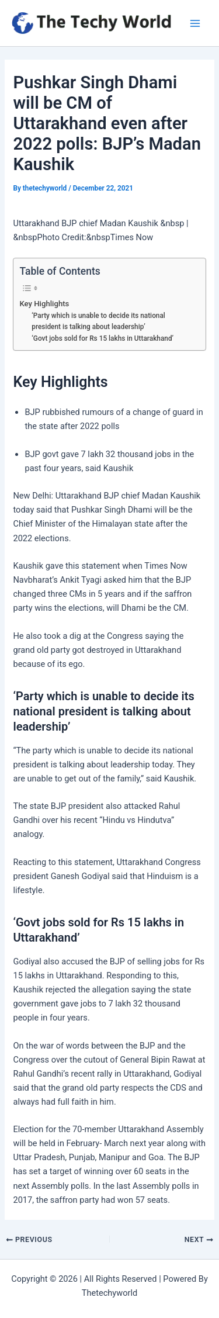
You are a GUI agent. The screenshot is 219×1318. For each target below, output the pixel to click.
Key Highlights (44, 303)
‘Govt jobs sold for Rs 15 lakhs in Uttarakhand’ (102, 338)
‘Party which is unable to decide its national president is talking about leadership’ (98, 321)
